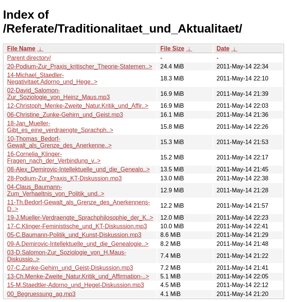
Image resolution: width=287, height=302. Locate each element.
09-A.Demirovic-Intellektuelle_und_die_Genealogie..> (77, 244)
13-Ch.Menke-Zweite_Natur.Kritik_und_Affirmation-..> (78, 276)
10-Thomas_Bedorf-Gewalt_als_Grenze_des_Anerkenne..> (59, 142)
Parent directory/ (29, 58)
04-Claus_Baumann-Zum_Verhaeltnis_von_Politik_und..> (55, 190)
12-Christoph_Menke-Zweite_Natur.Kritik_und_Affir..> (77, 106)
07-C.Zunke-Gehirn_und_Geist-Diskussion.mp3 (70, 268)
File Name (21, 48)
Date (222, 48)
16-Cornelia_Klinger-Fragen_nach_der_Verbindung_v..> (54, 157)
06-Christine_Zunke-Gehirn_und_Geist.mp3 (65, 115)
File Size (172, 48)
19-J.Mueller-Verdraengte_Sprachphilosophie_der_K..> (80, 217)
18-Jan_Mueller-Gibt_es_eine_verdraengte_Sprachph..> (60, 126)
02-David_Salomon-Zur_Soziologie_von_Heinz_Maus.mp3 (58, 93)
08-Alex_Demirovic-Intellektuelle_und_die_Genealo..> (78, 169)
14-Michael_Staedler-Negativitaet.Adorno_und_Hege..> (52, 78)
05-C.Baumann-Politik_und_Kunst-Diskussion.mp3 (74, 235)
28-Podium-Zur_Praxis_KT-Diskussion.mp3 (64, 178)
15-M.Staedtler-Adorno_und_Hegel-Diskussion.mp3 (75, 285)
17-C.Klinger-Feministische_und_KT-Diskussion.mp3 (77, 226)
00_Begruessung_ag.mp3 (41, 294)
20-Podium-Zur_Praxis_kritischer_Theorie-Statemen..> (79, 66)
